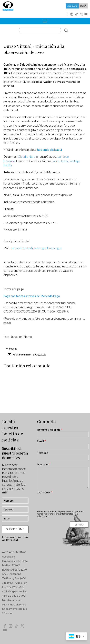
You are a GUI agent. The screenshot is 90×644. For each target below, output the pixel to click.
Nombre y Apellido (49, 429)
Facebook (67, 14)
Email (40, 441)
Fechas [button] (13, 348)
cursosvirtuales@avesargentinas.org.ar (36, 248)
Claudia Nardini (28, 156)
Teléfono (42, 452)
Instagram (72, 14)
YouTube (86, 14)
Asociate (72, 6)
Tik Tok (76, 14)
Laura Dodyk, (60, 161)
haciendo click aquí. (50, 149)
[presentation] (62, 502)
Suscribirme (15, 529)
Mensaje (42, 464)
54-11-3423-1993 (14, 595)
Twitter (81, 14)
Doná (83, 6)
